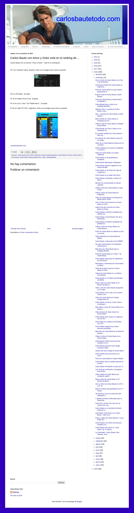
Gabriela (16, 492)
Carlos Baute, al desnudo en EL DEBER (109, 241)
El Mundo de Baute (61, 47)
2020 (96, 60)
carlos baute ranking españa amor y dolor (33, 157)
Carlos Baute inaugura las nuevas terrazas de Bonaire (107, 327)
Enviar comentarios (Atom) (29, 232)
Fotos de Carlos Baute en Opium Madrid (109, 358)
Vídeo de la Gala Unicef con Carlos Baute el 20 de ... (107, 269)
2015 (96, 469)
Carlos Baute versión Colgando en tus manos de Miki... (108, 166)
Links (86, 47)
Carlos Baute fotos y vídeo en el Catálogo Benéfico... (106, 105)
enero (98, 465)
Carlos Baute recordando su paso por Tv (109, 366)
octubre (98, 438)
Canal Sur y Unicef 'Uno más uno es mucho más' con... (107, 404)
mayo (98, 453)
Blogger (79, 501)
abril (97, 456)
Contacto (76, 47)
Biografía (25, 47)
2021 (96, 57)
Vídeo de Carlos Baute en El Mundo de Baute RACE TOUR (108, 198)
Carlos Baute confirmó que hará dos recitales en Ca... (107, 342)
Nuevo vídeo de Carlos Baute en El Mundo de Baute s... (107, 284)
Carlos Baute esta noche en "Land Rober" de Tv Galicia (107, 428)
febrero (98, 462)
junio (97, 450)
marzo (98, 459)
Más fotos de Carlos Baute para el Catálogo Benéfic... (107, 250)
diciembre (99, 74)
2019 (96, 63)
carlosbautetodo (51, 157)
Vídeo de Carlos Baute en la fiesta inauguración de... (107, 298)
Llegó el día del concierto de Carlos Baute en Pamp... (107, 208)
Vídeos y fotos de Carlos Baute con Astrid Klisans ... (107, 227)
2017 (96, 69)
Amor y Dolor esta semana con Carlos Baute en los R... (108, 203)
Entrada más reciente (18, 229)
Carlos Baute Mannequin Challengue (108, 162)
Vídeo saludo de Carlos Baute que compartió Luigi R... (107, 375)
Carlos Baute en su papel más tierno (107, 175)
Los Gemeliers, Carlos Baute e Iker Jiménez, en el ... (107, 433)
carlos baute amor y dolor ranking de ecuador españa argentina (37, 155)
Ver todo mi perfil (16, 495)
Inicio (49, 229)
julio (97, 447)
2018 (96, 66)
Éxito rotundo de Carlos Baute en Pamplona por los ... (106, 120)
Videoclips (46, 47)
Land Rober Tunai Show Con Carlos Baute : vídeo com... (107, 414)
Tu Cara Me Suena (115, 47)
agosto (98, 444)
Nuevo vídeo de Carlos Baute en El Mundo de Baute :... (107, 380)
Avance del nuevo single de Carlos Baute (109, 351)
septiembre (100, 441)
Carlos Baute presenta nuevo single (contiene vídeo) (107, 347)
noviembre (99, 77)
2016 (96, 72)
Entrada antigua (77, 229)
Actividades (13, 47)
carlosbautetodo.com (18, 146)
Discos (35, 47)
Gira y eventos (98, 47)
